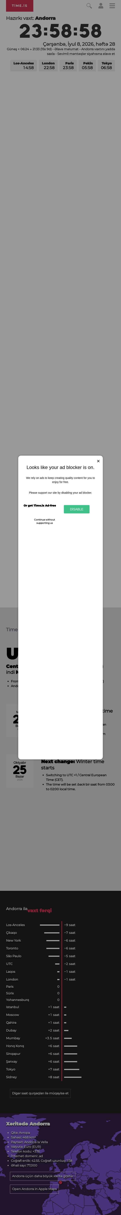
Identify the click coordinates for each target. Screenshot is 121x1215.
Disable (76, 509)
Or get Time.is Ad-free (40, 505)
